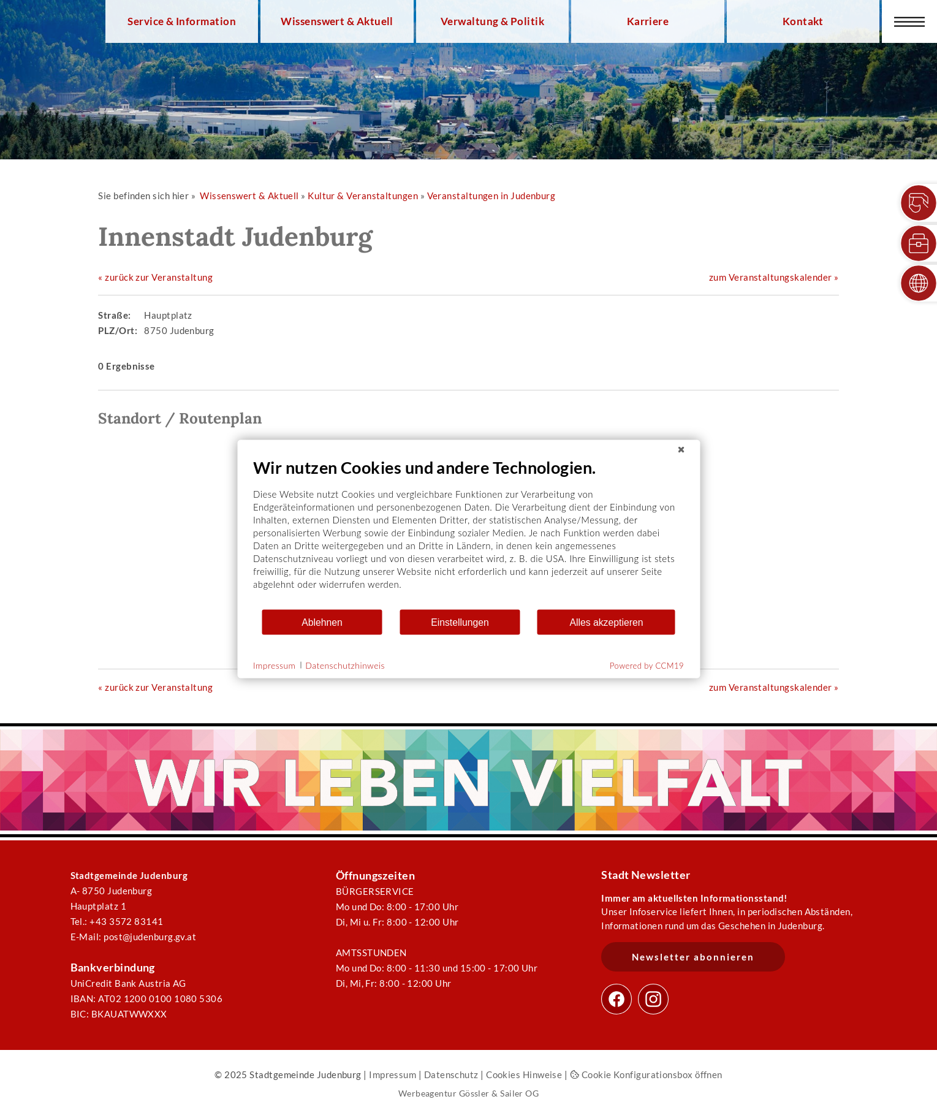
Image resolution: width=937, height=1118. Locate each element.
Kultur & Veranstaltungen (363, 195)
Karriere (648, 21)
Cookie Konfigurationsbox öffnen (646, 1074)
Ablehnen (322, 622)
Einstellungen (460, 622)
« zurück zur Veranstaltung (155, 277)
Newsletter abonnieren (693, 956)
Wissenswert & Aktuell (337, 21)
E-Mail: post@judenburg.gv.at (133, 936)
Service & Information (181, 21)
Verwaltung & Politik (492, 21)
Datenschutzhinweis (345, 665)
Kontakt (803, 21)
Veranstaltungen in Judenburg (491, 195)
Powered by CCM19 (647, 666)
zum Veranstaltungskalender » (774, 277)
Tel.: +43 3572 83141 (117, 921)
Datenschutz (451, 1074)
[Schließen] (681, 450)
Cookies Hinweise (524, 1074)
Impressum (392, 1074)
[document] (468, 533)
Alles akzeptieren (606, 622)
